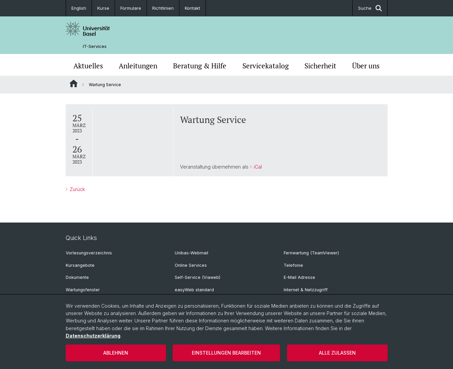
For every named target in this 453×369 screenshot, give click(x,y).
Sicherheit (320, 65)
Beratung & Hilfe (199, 65)
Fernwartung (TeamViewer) (311, 252)
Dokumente (77, 277)
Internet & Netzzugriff (306, 289)
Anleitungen (138, 65)
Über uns (366, 65)
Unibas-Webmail (191, 252)
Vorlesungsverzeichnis (89, 252)
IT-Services (95, 46)
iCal (257, 167)
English (78, 8)
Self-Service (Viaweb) (197, 277)
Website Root (73, 83)
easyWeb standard (194, 289)
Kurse (103, 8)
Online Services (191, 265)
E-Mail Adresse (299, 277)
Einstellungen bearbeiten (226, 353)
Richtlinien (163, 8)
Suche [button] (370, 8)
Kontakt (192, 8)
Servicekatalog (265, 65)
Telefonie (293, 265)
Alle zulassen (337, 353)
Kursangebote (80, 265)
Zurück (76, 189)
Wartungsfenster (83, 289)
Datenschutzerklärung (93, 336)
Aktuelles (88, 65)
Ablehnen (115, 353)
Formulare (130, 8)
